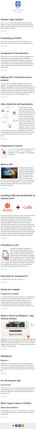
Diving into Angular (10, 289)
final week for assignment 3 (14, 276)
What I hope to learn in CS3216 (16, 403)
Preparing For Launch (11, 146)
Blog (15, 12)
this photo (22, 151)
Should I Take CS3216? (12, 19)
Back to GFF (7, 164)
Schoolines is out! (10, 245)
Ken (18, 8)
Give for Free (12, 149)
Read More (4, 31)
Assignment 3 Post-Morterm (14, 53)
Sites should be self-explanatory (17, 104)
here (15, 152)
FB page (12, 151)
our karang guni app (11, 380)
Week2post (6, 356)
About (20, 12)
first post (6, 23)
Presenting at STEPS (11, 38)
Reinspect (19, 221)
